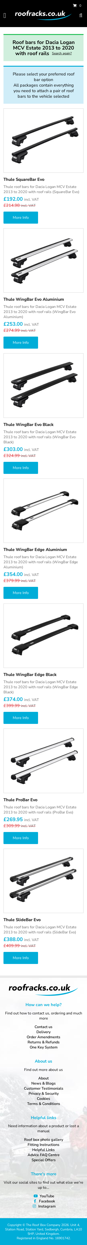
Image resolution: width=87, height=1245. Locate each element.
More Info (21, 217)
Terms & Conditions (43, 1103)
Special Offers (44, 1160)
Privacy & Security (44, 1093)
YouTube (47, 1196)
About (43, 1078)
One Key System (44, 1047)
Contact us (43, 1026)
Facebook (47, 1201)
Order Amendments (43, 1037)
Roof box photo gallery (43, 1139)
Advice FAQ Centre (44, 1154)
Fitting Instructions (43, 1144)
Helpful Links (43, 1149)
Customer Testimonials (43, 1088)
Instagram (47, 1206)
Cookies (43, 1098)
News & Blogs (43, 1083)
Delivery (43, 1032)
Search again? (62, 53)
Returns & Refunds (44, 1042)
